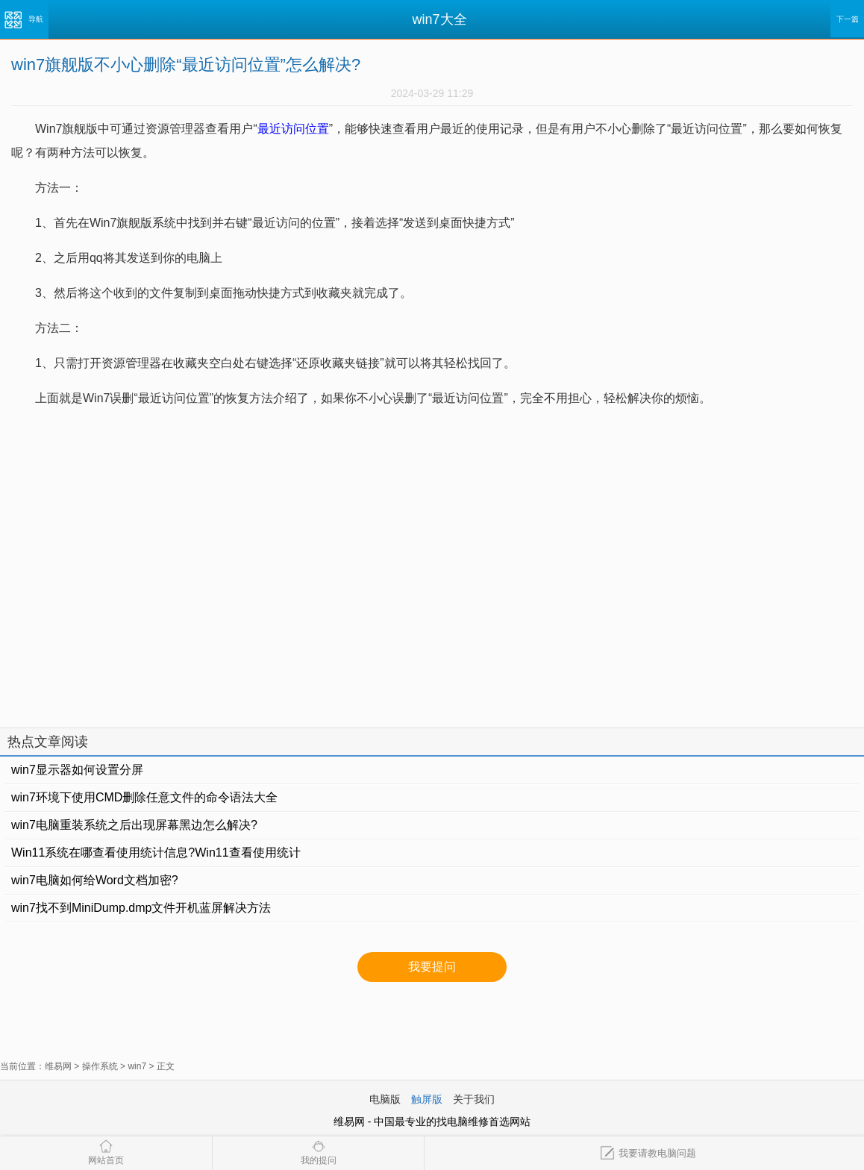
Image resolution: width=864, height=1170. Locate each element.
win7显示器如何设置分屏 (77, 769)
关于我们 (474, 1099)
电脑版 (385, 1099)
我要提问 (432, 966)
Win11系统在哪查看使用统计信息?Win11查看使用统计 (156, 852)
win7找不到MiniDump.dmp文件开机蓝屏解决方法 (141, 907)
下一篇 (847, 19)
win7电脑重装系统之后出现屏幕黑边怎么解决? (134, 825)
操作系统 (100, 1066)
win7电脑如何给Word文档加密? (94, 880)
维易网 (58, 1066)
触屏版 (426, 1099)
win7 (137, 1066)
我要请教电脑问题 (648, 1153)
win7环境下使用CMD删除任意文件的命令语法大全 (144, 797)
